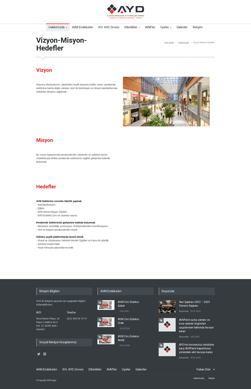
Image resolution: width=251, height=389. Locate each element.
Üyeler (164, 27)
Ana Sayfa (169, 42)
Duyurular (184, 311)
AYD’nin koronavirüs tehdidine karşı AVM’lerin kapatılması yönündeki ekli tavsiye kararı (196, 348)
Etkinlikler (130, 27)
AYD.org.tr (51, 380)
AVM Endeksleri (82, 27)
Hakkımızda (56, 27)
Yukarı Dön (203, 369)
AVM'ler (150, 27)
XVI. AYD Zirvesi (108, 27)
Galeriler (182, 27)
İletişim (198, 27)
